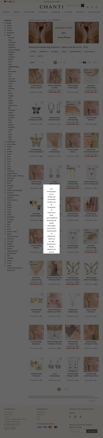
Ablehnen (42, 237)
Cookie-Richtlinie (57, 222)
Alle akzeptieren (52, 232)
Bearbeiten (60, 237)
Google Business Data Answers (51, 228)
